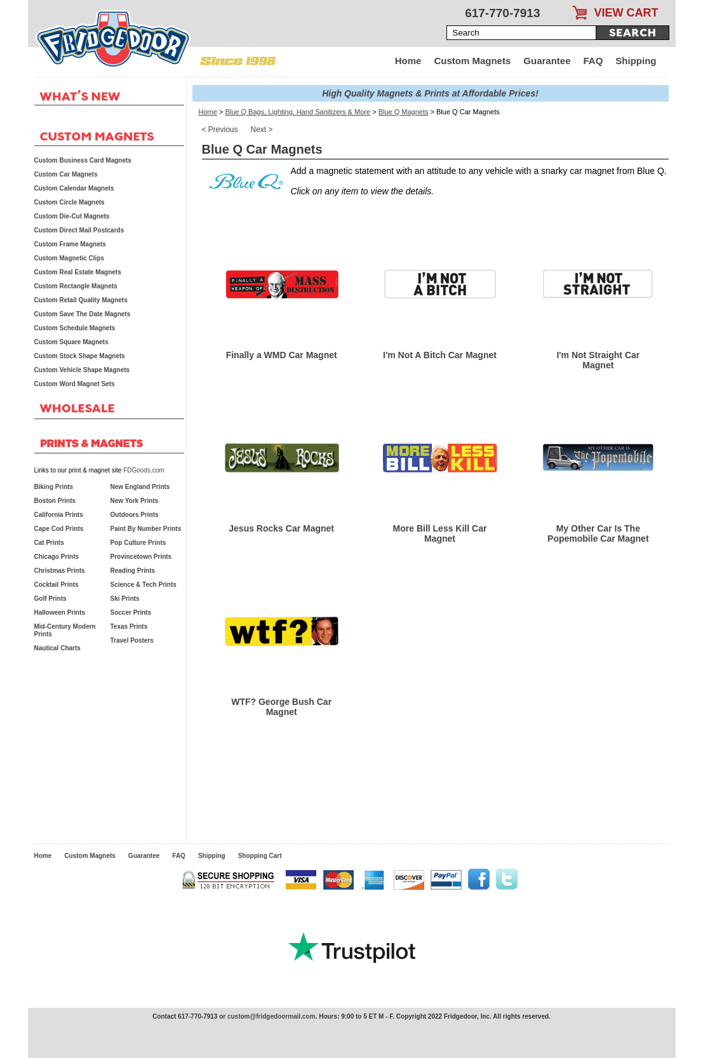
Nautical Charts (57, 648)
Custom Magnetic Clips (69, 258)
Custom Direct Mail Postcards (79, 230)
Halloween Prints (60, 612)
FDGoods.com (143, 470)
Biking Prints (54, 486)
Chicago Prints (56, 556)
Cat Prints (49, 542)
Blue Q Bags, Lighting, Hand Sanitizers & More (297, 112)
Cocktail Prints (56, 584)
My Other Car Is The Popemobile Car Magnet (597, 533)
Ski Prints (125, 598)
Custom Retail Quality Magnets (81, 300)
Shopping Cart (260, 855)
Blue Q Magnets (403, 112)
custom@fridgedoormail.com (271, 1016)
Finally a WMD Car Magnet (281, 355)
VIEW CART (626, 12)
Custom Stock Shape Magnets (79, 355)
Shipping (635, 60)
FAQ (593, 60)
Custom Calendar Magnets (74, 188)
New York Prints (134, 500)
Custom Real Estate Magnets (77, 272)
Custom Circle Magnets (69, 202)
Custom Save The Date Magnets (82, 314)
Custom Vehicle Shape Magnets (82, 369)
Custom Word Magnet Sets (74, 383)
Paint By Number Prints (146, 528)
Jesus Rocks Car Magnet (281, 528)
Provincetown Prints (141, 556)
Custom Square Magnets (71, 341)
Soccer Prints (130, 612)
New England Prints (140, 486)
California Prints (58, 514)
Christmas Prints (59, 570)
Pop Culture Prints (138, 542)
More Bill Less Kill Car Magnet (440, 533)
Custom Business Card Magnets (82, 160)
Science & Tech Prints (143, 584)
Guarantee (546, 60)
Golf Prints (50, 598)
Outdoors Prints (134, 514)
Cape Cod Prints (59, 528)
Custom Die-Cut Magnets (72, 216)
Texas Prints (129, 626)
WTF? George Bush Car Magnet (281, 707)
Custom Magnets (472, 60)
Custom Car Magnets (66, 174)
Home (408, 60)
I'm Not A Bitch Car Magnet (440, 355)
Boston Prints (55, 500)
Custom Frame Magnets (70, 244)
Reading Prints (133, 570)
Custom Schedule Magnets (75, 328)
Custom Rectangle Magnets (75, 286)
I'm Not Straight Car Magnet (597, 360)
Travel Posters (132, 640)
